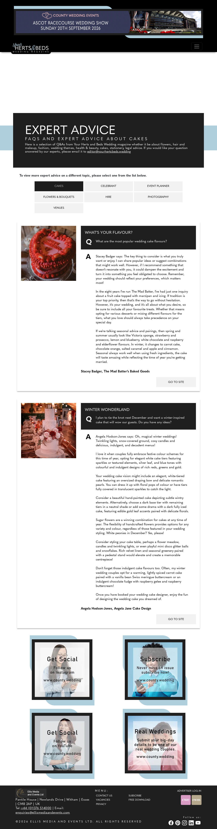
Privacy (101, 804)
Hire (108, 197)
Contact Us (104, 796)
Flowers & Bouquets (58, 197)
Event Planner (158, 186)
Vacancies (103, 800)
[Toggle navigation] (196, 46)
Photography (158, 197)
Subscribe (135, 796)
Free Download (139, 800)
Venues (58, 208)
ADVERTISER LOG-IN (189, 791)
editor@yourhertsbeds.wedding (109, 151)
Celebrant (108, 186)
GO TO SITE (176, 382)
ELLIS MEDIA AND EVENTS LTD (61, 821)
